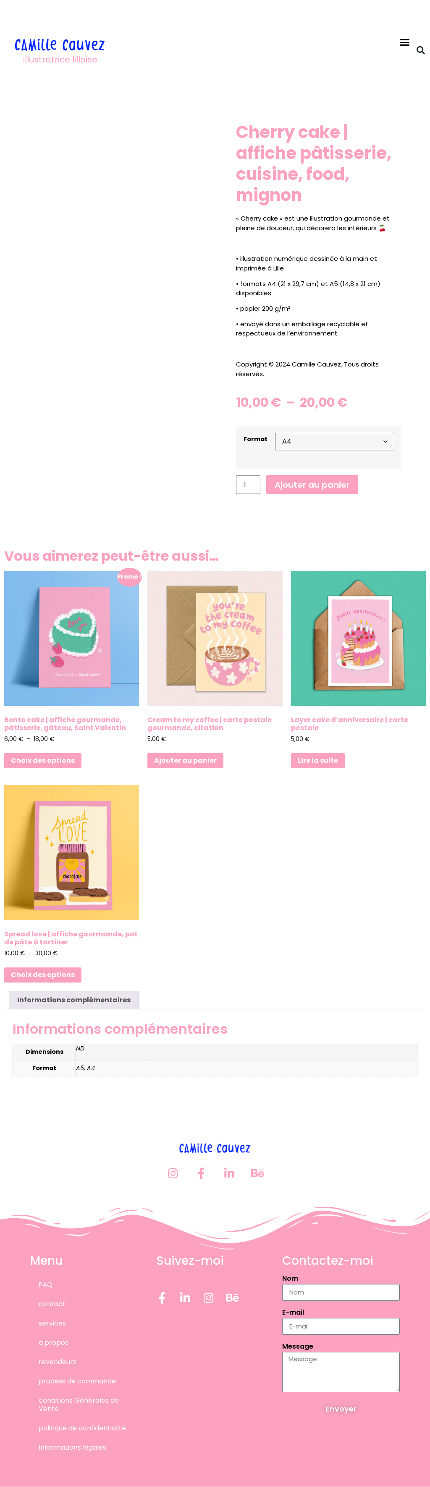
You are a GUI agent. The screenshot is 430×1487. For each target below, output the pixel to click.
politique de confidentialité (82, 1428)
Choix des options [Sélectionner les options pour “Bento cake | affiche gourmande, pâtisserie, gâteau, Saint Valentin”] (43, 760)
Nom (290, 1279)
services (52, 1323)
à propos (53, 1342)
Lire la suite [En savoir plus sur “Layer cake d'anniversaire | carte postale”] (318, 760)
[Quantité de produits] (248, 484)
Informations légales (72, 1447)
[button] (405, 42)
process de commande (77, 1381)
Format (255, 439)
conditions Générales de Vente (79, 1405)
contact (52, 1304)
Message (297, 1347)
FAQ (45, 1284)
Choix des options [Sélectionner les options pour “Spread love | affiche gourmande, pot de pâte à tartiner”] (43, 975)
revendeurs (57, 1362)
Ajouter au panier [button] (185, 760)
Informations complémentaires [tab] (74, 1000)
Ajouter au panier (312, 485)
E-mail (293, 1313)
